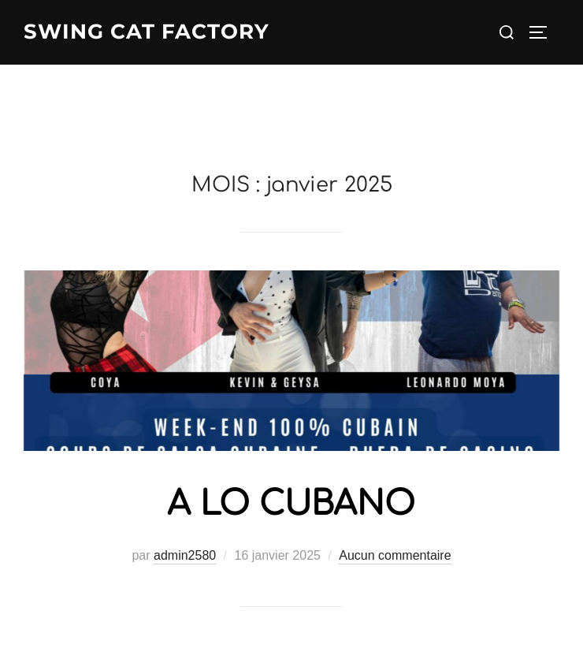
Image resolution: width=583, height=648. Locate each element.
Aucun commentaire (395, 555)
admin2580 (185, 555)
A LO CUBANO (291, 504)
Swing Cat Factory (146, 31)
